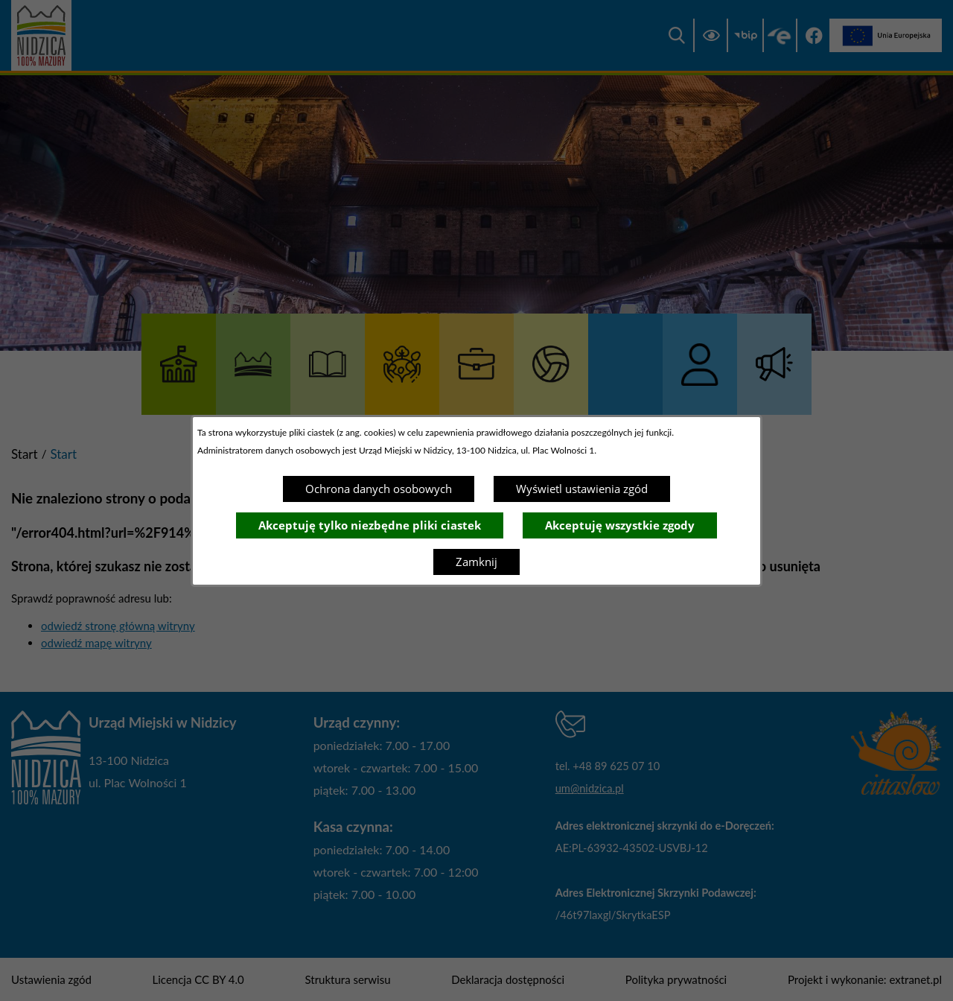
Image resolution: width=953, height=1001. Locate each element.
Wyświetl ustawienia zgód (582, 488)
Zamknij (476, 561)
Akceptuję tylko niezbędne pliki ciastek (369, 525)
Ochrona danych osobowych (378, 488)
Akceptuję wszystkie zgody (620, 525)
